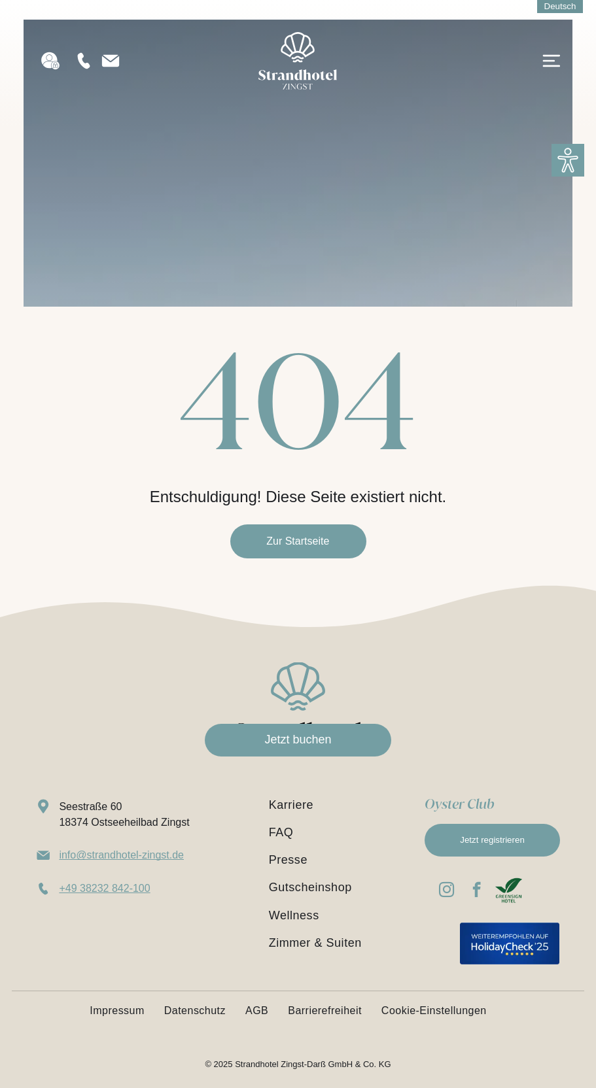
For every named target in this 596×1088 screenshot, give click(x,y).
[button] (568, 160)
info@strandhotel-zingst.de (121, 854)
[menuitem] (336, 805)
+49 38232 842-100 (104, 888)
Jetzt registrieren (492, 840)
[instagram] (446, 891)
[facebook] (476, 891)
